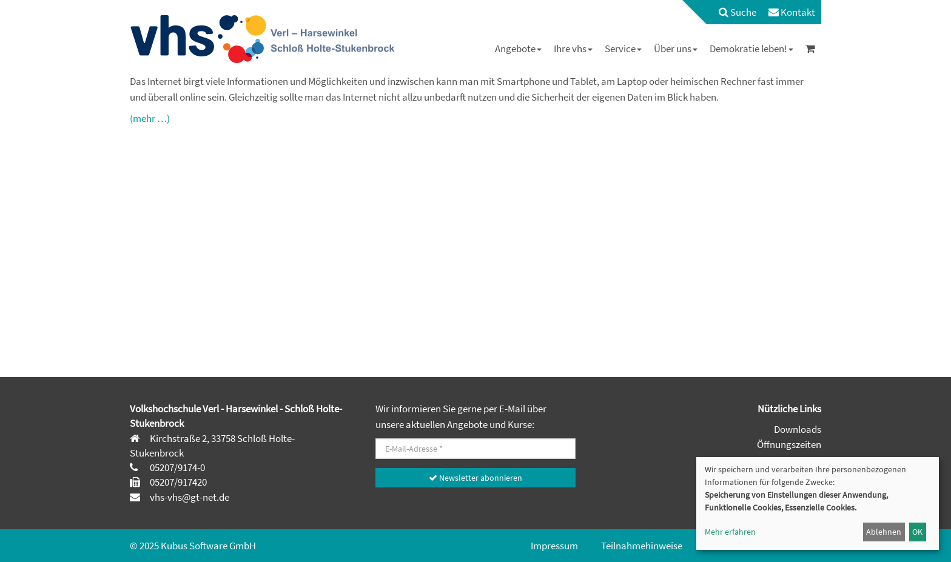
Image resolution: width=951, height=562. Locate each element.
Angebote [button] (518, 48)
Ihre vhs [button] (573, 48)
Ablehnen (883, 531)
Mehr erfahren (730, 531)
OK (917, 531)
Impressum (554, 545)
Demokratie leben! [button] (751, 48)
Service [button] (623, 48)
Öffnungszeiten (789, 444)
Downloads (797, 429)
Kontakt (791, 12)
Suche (737, 12)
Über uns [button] (675, 48)
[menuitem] (731, 12)
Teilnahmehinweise (641, 545)
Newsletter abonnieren (475, 477)
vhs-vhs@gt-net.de (188, 497)
